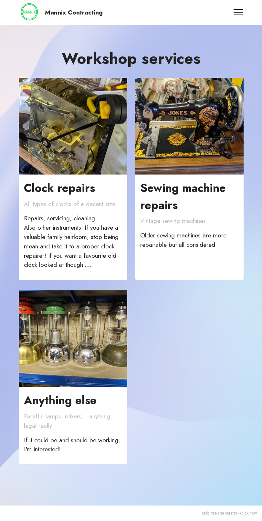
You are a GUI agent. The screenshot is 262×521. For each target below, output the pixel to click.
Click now (248, 513)
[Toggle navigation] (239, 12)
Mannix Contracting (74, 12)
